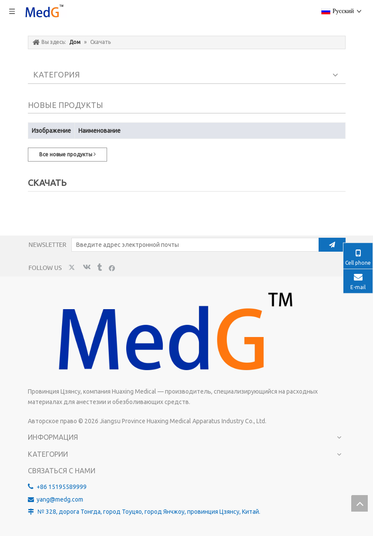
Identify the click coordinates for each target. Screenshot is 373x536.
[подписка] (332, 245)
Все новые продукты (67, 154)
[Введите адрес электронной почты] (193, 244)
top (359, 503)
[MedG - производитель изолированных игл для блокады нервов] (171, 334)
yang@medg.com (60, 499)
